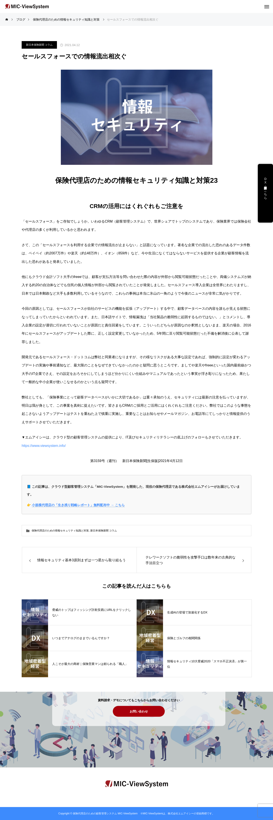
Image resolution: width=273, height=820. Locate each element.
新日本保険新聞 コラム (39, 44)
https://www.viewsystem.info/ (44, 446)
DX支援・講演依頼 (265, 184)
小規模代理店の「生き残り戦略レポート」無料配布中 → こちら (78, 505)
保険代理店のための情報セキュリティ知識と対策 (60, 530)
